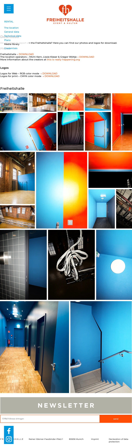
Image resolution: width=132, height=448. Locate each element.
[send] (116, 419)
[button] (9, 9)
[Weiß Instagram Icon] (9, 439)
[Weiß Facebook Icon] (9, 431)
